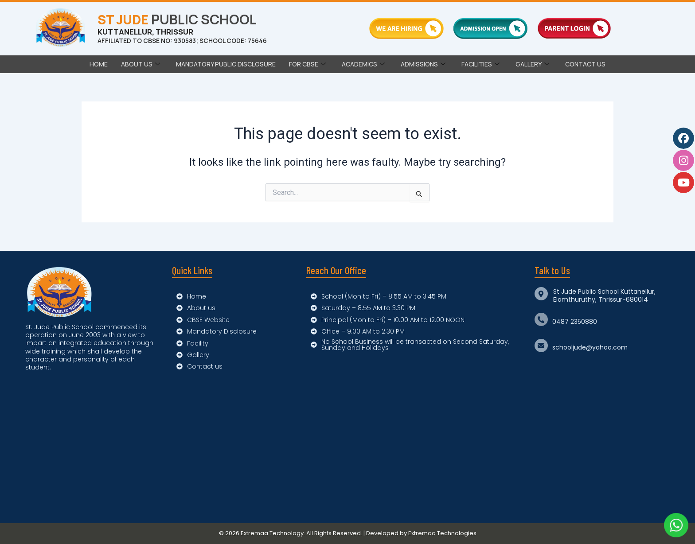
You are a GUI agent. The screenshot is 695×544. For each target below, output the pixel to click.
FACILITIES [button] (480, 64)
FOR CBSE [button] (307, 64)
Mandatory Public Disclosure (226, 64)
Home (99, 64)
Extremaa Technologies (442, 533)
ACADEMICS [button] (363, 64)
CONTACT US (585, 64)
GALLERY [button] (532, 64)
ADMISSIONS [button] (423, 64)
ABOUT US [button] (140, 64)
